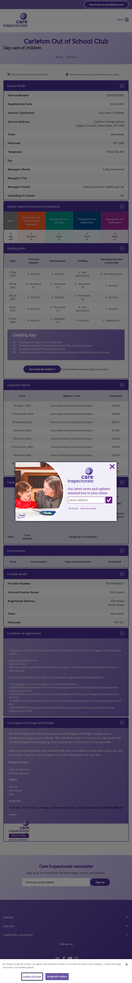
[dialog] (66, 491)
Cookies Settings (32, 976)
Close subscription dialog (112, 466)
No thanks (73, 508)
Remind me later (89, 508)
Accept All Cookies (57, 976)
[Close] (126, 964)
